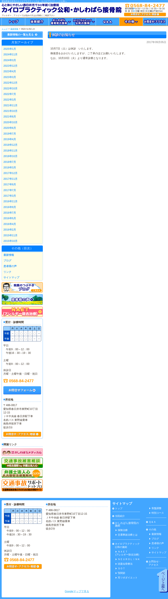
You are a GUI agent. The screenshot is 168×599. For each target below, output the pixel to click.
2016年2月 (9, 229)
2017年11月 (10, 178)
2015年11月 (10, 235)
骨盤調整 (155, 508)
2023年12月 (10, 65)
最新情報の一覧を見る (22, 34)
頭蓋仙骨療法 (124, 563)
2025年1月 (9, 48)
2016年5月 (9, 218)
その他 (151, 529)
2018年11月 (10, 150)
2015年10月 (10, 241)
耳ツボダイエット (127, 577)
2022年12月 (10, 82)
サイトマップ (11, 277)
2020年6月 (9, 128)
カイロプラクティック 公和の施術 (126, 545)
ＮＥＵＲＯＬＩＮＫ (128, 559)
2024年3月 (9, 60)
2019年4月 (9, 139)
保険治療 (122, 530)
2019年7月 (9, 133)
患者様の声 (10, 266)
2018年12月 (10, 144)
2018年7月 (9, 162)
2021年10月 (10, 111)
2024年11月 (10, 54)
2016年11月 (10, 201)
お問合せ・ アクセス (153, 563)
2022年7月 (9, 94)
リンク (7, 271)
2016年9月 (9, 207)
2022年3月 (9, 99)
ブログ (7, 260)
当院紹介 (118, 516)
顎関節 (120, 573)
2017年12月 (10, 173)
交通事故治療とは (127, 534)
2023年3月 (9, 77)
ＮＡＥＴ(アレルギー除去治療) (127, 553)
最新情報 (14, 29)
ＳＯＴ (120, 568)
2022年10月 (10, 88)
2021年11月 (10, 105)
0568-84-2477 (18, 381)
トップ (5, 29)
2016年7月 (9, 212)
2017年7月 (9, 190)
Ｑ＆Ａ (151, 521)
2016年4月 (9, 224)
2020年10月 (10, 122)
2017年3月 (9, 195)
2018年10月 (10, 156)
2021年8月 (9, 116)
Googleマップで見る (77, 591)
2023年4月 (9, 71)
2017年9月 (9, 184)
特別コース (156, 512)
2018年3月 (9, 167)
